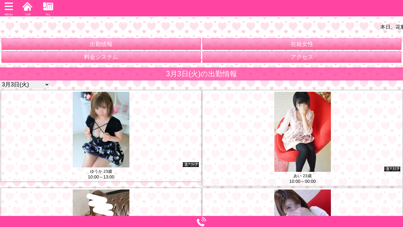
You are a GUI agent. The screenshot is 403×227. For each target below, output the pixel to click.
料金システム (101, 57)
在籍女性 (302, 44)
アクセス (302, 57)
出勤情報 (101, 44)
